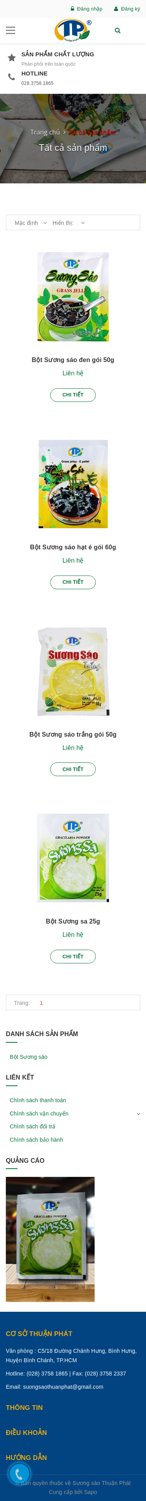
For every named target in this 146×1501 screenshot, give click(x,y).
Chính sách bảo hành (36, 1140)
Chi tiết (72, 395)
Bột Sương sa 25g (73, 921)
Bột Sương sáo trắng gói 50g (73, 734)
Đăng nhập (86, 9)
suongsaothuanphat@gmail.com (63, 1387)
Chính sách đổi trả (33, 1126)
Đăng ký (127, 9)
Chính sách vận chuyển (39, 1113)
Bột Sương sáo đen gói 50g (73, 360)
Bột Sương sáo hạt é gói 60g (73, 547)
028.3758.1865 (37, 83)
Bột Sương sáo (28, 1057)
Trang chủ (45, 132)
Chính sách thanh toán (38, 1100)
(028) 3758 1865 (47, 1373)
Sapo (90, 1492)
